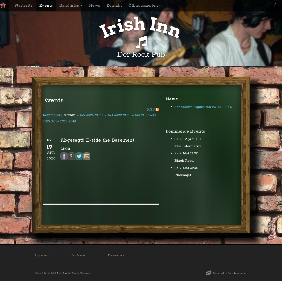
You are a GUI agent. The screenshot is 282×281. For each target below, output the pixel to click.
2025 (90, 115)
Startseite (23, 5)
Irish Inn (62, 273)
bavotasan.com (237, 273)
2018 (153, 115)
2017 (46, 121)
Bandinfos (70, 5)
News (94, 5)
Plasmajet (182, 175)
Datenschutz (116, 255)
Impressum (42, 255)
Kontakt (114, 5)
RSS (151, 109)
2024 (99, 115)
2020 (136, 115)
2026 (81, 115)
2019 (145, 115)
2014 (72, 121)
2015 (63, 121)
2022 (118, 115)
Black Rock (184, 160)
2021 (127, 115)
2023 (109, 115)
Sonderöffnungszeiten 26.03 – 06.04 (204, 107)
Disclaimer (78, 255)
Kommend (51, 115)
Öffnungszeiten (143, 5)
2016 (55, 121)
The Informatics (188, 146)
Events (46, 5)
